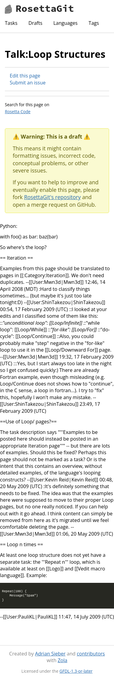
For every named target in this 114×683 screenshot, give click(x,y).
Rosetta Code (17, 111)
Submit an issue (28, 82)
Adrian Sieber (50, 653)
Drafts (36, 23)
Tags (93, 23)
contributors (91, 653)
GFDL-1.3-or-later (76, 671)
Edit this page (25, 75)
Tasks (11, 23)
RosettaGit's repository (52, 197)
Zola (62, 660)
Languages (65, 23)
